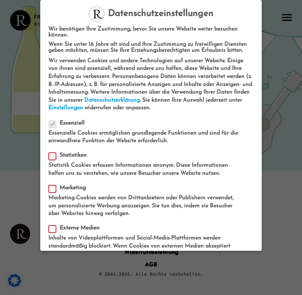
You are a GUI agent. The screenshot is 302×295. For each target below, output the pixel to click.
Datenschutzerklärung (112, 100)
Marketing (69, 188)
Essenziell (69, 123)
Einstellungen (65, 108)
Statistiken (70, 155)
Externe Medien (76, 228)
